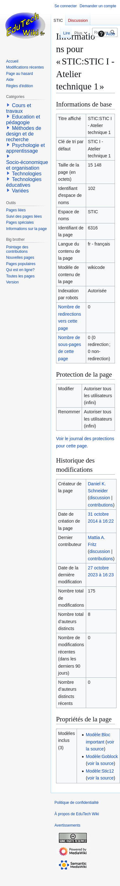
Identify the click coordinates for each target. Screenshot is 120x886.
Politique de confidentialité (76, 802)
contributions (100, 504)
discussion (99, 497)
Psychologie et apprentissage (25, 148)
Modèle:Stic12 (100, 771)
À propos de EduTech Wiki (76, 814)
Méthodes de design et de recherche (23, 133)
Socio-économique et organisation (27, 165)
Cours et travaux (18, 108)
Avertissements (67, 825)
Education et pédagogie (23, 119)
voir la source (100, 763)
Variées (20, 190)
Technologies (26, 173)
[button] (8, 105)
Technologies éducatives (23, 182)
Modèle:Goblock (102, 756)
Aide (106, 34)
